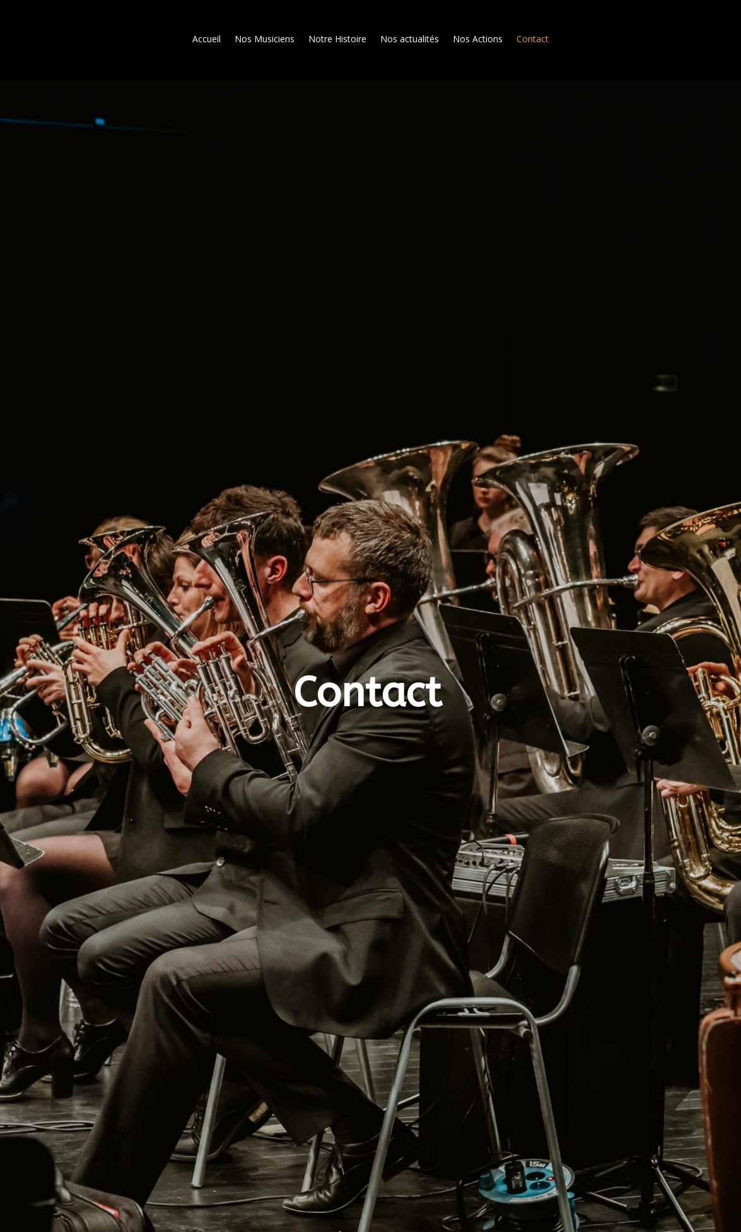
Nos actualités (409, 39)
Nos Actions (478, 39)
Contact (532, 39)
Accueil (206, 39)
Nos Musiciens (265, 39)
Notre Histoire (337, 39)
